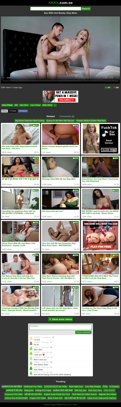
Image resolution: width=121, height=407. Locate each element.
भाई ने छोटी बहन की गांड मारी (75, 398)
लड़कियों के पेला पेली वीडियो (12, 387)
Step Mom (24, 105)
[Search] (55, 9)
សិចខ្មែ (105, 387)
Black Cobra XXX (55, 398)
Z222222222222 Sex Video (55, 387)
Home (46, 405)
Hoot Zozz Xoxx (95, 390)
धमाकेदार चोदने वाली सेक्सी (63, 390)
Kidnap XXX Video (43, 390)
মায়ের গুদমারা (109, 390)
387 (108, 88)
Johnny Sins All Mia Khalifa (16, 398)
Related (51, 116)
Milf (16, 105)
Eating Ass (28, 390)
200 (116, 88)
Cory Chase (7, 105)
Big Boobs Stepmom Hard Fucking (29, 121)
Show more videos (60, 319)
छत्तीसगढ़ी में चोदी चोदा (14, 390)
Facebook (23, 111)
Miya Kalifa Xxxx (76, 387)
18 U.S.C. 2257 (70, 405)
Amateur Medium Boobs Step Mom (91, 121)
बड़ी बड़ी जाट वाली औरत (33, 394)
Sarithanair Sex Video (33, 387)
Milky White (47, 105)
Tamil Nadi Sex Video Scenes (84, 394)
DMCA (59, 405)
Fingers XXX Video (38, 398)
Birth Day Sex (80, 390)
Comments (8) (66, 116)
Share (4, 111)
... (55, 105)
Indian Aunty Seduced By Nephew (101, 398)
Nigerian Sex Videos (107, 394)
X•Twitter (13, 111)
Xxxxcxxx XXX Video (13, 394)
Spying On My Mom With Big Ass (60, 121)
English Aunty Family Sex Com (57, 394)
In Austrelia (114, 387)
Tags (53, 405)
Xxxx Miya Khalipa (93, 387)
